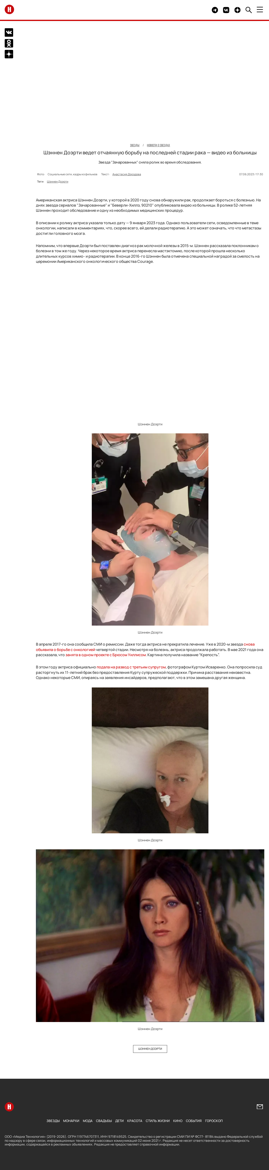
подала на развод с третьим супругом (131, 667)
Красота (134, 1120)
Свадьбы (104, 1120)
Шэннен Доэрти (57, 181)
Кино (177, 1120)
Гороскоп (214, 1120)
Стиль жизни (158, 1120)
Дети (119, 1120)
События (194, 1120)
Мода (87, 1120)
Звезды (53, 1120)
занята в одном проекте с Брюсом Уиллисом (105, 654)
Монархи (71, 1120)
